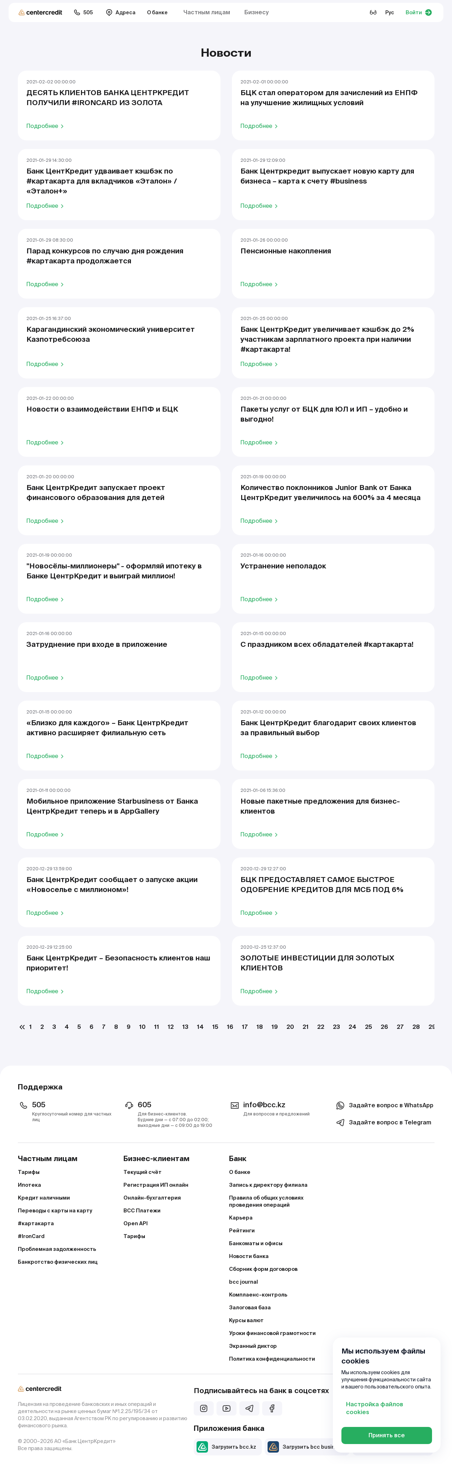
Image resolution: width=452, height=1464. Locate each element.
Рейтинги (242, 1230)
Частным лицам (206, 12)
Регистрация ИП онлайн (155, 1185)
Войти (419, 12)
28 (416, 1027)
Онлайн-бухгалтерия (152, 1198)
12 (171, 1027)
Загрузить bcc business (306, 1447)
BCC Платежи (142, 1210)
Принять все (387, 1435)
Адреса (121, 12)
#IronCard (31, 1236)
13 (185, 1027)
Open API (135, 1223)
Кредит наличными (44, 1198)
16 (230, 1027)
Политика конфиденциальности (272, 1359)
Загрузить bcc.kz (226, 1447)
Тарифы (29, 1172)
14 (200, 1027)
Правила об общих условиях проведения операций (266, 1201)
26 (384, 1027)
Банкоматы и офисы (256, 1243)
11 (156, 1027)
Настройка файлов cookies (374, 1408)
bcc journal (243, 1282)
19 (274, 1027)
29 (432, 1027)
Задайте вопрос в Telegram (383, 1122)
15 (215, 1027)
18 (260, 1027)
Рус (389, 12)
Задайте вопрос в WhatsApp (384, 1105)
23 (336, 1027)
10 (142, 1027)
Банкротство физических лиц (57, 1262)
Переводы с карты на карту (55, 1210)
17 (245, 1027)
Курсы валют (246, 1320)
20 (290, 1027)
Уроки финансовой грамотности (272, 1333)
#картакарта (36, 1223)
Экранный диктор (253, 1346)
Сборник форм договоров (263, 1269)
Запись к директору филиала (268, 1185)
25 (368, 1027)
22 (320, 1027)
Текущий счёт (142, 1172)
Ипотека (29, 1185)
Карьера (241, 1218)
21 (306, 1027)
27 (400, 1027)
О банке (157, 12)
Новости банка (249, 1256)
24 (352, 1027)
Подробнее (46, 126)
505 (83, 12)
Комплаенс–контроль (258, 1295)
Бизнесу (256, 12)
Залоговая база (250, 1307)
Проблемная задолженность (57, 1249)
